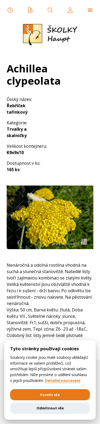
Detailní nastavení (62, 380)
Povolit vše (50, 394)
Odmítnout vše (50, 408)
